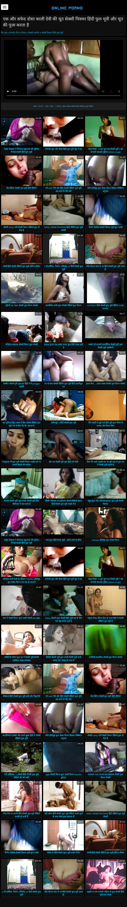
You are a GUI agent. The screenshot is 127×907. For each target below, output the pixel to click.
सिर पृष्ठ (4, 32)
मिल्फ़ (23, 32)
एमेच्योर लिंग (14, 32)
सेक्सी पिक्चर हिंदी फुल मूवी (52, 32)
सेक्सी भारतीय (33, 32)
